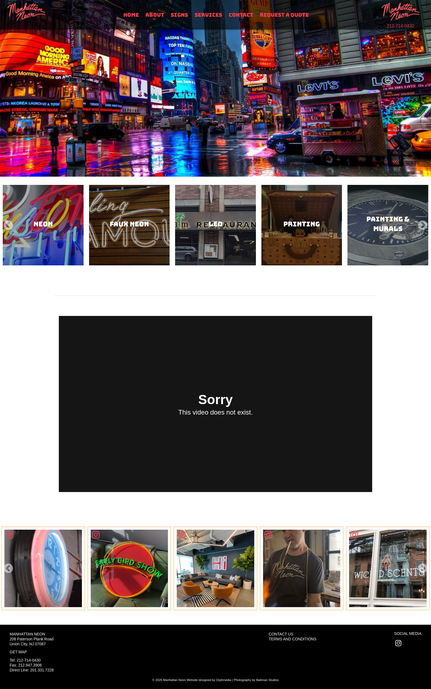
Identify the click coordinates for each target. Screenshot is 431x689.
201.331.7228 (42, 670)
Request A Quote (284, 15)
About (154, 15)
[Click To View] (43, 568)
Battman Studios (267, 680)
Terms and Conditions (292, 639)
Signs (179, 15)
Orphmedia (223, 680)
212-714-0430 (400, 26)
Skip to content (22, 3)
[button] (8, 225)
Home (131, 15)
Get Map (18, 652)
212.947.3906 (30, 665)
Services (208, 15)
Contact (241, 15)
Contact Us (281, 634)
